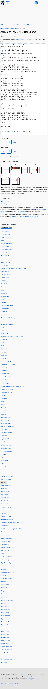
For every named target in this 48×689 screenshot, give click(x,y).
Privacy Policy (32, 678)
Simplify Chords (19, 39)
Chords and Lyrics (5, 201)
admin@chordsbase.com (8, 676)
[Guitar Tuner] (36, 2)
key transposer (22, 211)
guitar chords (23, 675)
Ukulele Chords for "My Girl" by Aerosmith (25, 216)
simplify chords (12, 131)
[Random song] (41, 2)
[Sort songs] (6, 228)
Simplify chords (5, 157)
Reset (14, 142)
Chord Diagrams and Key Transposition (11, 204)
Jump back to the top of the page (10, 683)
